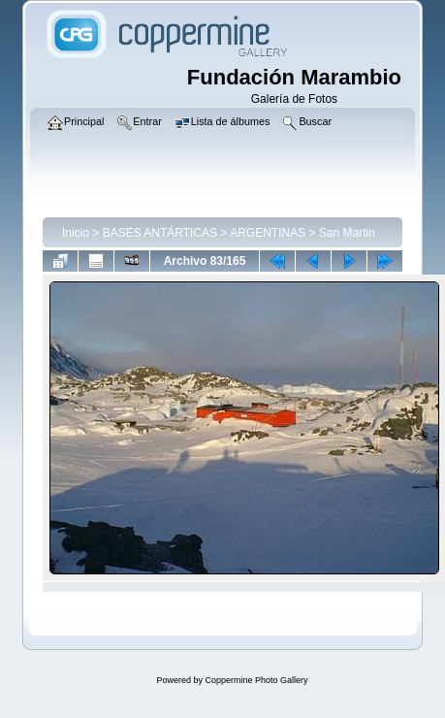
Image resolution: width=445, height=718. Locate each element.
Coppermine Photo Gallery (256, 680)
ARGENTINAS (267, 233)
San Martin (347, 233)
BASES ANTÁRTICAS (160, 233)
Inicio (75, 233)
